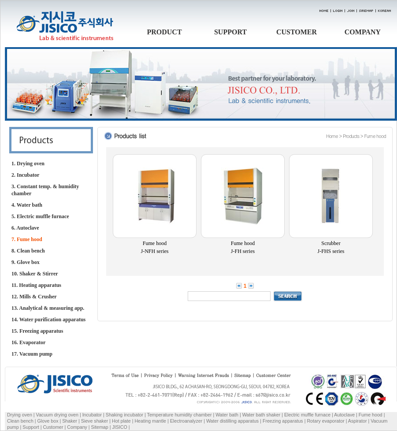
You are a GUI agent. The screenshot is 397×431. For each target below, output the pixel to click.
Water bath (226, 414)
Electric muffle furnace (307, 414)
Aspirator (357, 421)
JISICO (119, 427)
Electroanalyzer (186, 421)
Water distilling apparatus (232, 421)
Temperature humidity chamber (179, 414)
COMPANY (363, 32)
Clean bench (20, 421)
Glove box (48, 421)
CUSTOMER (296, 32)
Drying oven (19, 414)
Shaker (69, 421)
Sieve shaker (94, 421)
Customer (53, 427)
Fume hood (370, 414)
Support (30, 427)
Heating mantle (150, 421)
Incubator (92, 414)
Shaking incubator (124, 414)
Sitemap (99, 427)
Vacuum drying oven (58, 414)
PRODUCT (164, 32)
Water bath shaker (261, 414)
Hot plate (121, 421)
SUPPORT (230, 32)
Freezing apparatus (283, 421)
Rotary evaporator (325, 421)
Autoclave (344, 414)
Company (77, 427)
